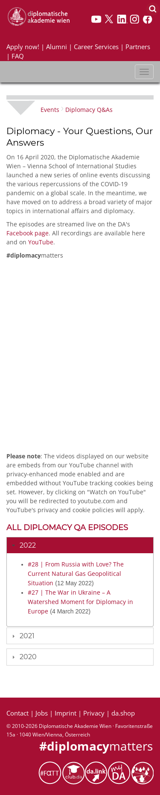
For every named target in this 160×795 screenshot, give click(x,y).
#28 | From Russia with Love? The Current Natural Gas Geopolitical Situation (76, 573)
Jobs (41, 713)
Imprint (65, 713)
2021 (27, 636)
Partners (137, 46)
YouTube (40, 242)
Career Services (96, 46)
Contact (17, 713)
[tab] (80, 545)
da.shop (123, 713)
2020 (28, 657)
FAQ (18, 56)
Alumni (56, 46)
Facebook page (27, 233)
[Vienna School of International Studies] (38, 16)
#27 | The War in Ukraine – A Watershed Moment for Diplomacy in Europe (80, 601)
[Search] (152, 8)
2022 (28, 545)
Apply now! (22, 46)
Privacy (94, 713)
